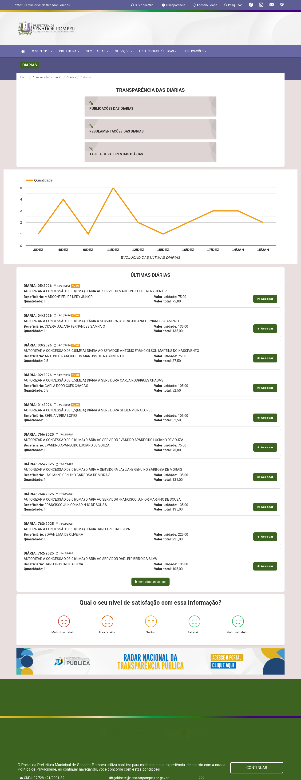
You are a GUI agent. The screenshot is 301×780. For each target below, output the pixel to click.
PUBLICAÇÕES (195, 51)
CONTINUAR (256, 767)
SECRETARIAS (97, 51)
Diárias (71, 77)
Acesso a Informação (47, 77)
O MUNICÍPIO (42, 51)
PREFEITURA (69, 51)
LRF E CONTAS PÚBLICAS (158, 51)
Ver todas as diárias (150, 536)
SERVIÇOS (123, 51)
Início (24, 77)
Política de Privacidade (37, 769)
